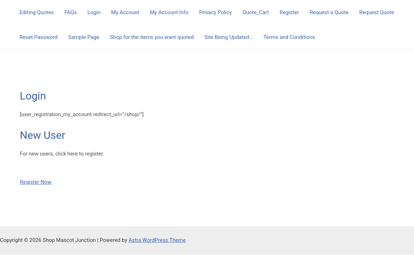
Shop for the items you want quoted (152, 37)
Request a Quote (329, 12)
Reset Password (38, 37)
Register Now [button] (35, 182)
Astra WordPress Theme (157, 240)
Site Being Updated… (229, 37)
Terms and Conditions (289, 37)
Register (289, 12)
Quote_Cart (255, 12)
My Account (125, 12)
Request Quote (376, 12)
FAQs (70, 12)
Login (93, 12)
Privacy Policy (215, 12)
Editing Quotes (36, 12)
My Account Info (169, 12)
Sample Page (83, 37)
